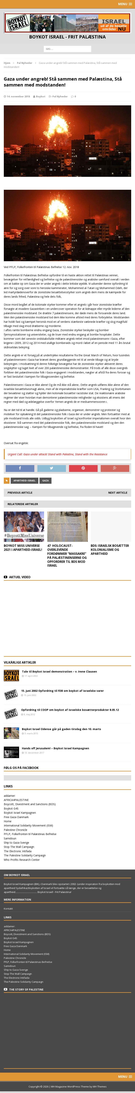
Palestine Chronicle (15, 830)
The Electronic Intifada (17, 851)
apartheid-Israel (24, 480)
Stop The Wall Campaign (19, 847)
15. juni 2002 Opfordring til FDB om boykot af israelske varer (62, 691)
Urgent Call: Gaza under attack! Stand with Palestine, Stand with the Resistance (57, 454)
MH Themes (100, 1086)
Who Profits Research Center (22, 860)
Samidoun (10, 838)
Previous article (20, 492)
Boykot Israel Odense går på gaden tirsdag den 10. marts (61, 729)
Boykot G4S (11, 808)
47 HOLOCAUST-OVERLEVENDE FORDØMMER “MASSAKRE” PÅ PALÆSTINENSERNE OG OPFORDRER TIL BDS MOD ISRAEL (67, 556)
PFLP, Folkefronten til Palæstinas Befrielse (30, 834)
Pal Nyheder (60, 96)
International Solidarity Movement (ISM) (28, 825)
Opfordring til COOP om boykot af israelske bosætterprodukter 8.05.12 (70, 710)
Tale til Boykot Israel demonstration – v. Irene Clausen (59, 671)
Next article (117, 492)
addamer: (9, 796)
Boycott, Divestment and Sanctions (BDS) (30, 804)
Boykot (40, 96)
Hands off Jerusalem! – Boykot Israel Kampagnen (55, 748)
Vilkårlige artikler (20, 662)
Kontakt (8, 908)
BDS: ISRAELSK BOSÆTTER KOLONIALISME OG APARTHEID (110, 550)
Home (7, 821)
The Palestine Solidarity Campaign (25, 855)
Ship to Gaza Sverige (16, 842)
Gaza (45, 480)
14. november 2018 (18, 96)
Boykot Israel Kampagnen (20, 812)
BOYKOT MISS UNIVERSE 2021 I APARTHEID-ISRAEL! (23, 548)
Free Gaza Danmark (16, 817)
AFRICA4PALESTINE (16, 800)
